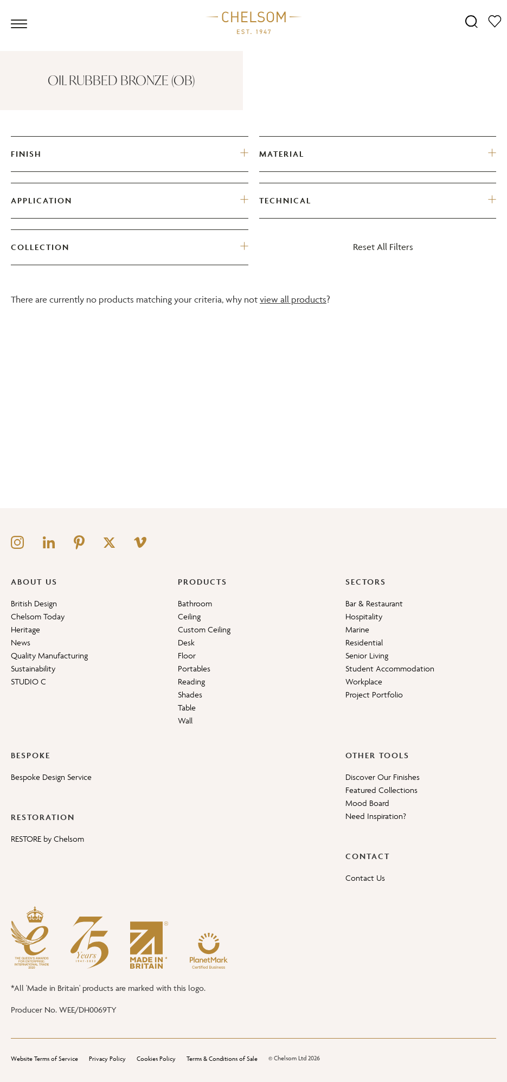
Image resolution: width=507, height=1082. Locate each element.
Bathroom (195, 603)
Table (187, 707)
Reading (191, 681)
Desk (186, 642)
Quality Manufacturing (49, 655)
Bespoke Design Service (51, 777)
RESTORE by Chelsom (47, 839)
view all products (293, 299)
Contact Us (365, 878)
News (20, 642)
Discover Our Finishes (382, 777)
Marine (357, 629)
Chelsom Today (38, 616)
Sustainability (33, 668)
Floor (187, 655)
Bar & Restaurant (374, 603)
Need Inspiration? (375, 816)
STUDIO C (28, 681)
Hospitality (363, 616)
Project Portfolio (374, 694)
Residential (364, 642)
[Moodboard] (495, 21)
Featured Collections (381, 790)
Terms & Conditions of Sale (222, 1058)
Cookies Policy (156, 1058)
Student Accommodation (389, 668)
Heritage (25, 629)
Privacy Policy (107, 1058)
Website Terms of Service (44, 1058)
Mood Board (367, 803)
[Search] (471, 21)
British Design (34, 603)
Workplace (363, 681)
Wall (185, 720)
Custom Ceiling (204, 629)
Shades (190, 694)
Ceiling (189, 616)
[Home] (254, 22)
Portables (194, 668)
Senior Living (366, 655)
